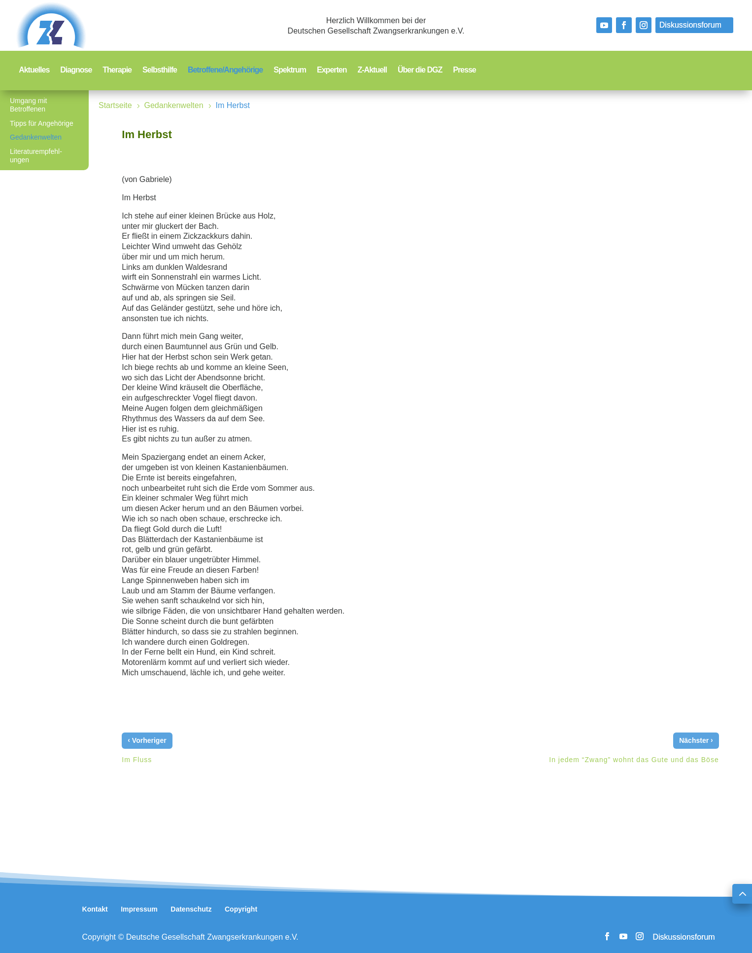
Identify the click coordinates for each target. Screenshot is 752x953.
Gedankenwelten (36, 137)
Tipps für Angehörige (41, 123)
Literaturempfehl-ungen (36, 155)
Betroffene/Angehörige (225, 70)
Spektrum (289, 70)
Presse (464, 70)
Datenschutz (191, 909)
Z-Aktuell (372, 70)
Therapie (117, 70)
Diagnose (76, 70)
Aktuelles (34, 70)
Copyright (241, 909)
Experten (331, 70)
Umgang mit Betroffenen (28, 105)
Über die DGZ (420, 70)
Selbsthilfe (159, 70)
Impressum (139, 909)
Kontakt (95, 909)
